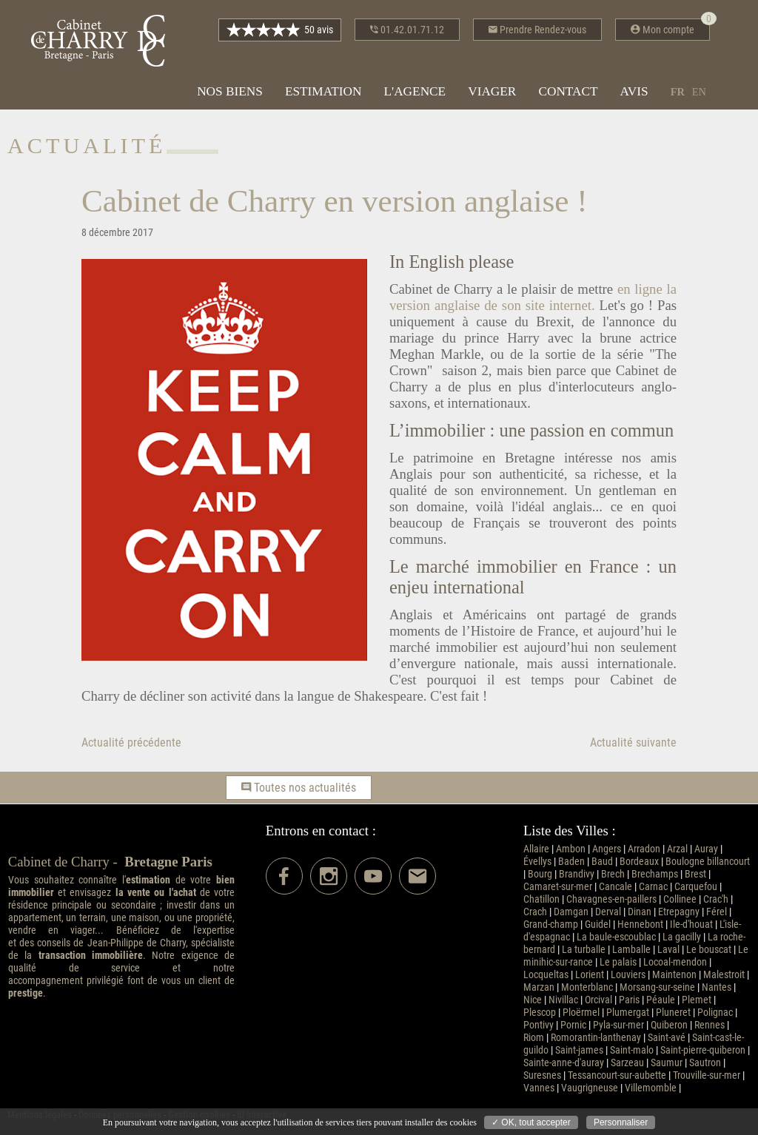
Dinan (639, 912)
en (699, 92)
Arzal (677, 849)
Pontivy (538, 1025)
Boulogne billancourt (707, 861)
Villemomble (651, 1088)
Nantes (716, 987)
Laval (668, 949)
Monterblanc (587, 987)
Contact (567, 91)
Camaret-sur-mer (557, 886)
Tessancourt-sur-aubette (617, 1075)
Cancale (615, 886)
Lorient (589, 975)
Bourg (540, 874)
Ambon (571, 849)
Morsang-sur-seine (657, 987)
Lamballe (631, 949)
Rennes (709, 1025)
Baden (571, 861)
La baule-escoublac (616, 937)
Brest (695, 874)
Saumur (666, 1063)
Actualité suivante (633, 742)
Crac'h (715, 899)
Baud (602, 861)
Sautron (705, 1063)
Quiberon (669, 1025)
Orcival (598, 1000)
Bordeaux (639, 861)
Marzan (538, 987)
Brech (613, 874)
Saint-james (579, 1050)
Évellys (537, 861)
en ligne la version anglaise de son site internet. (533, 297)
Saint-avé (666, 1037)
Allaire (536, 849)
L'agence (414, 91)
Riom (533, 1037)
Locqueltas (545, 975)
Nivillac (563, 1000)
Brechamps (654, 874)
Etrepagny (679, 912)
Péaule (660, 1000)
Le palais (618, 962)
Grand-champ (550, 924)
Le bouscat (708, 949)
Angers (606, 849)
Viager (492, 91)
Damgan (571, 912)
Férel (716, 912)
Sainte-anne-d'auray (563, 1063)
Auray (706, 849)
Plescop (539, 1012)
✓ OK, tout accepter (531, 1122)
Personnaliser (621, 1122)
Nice (532, 1000)
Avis (634, 91)
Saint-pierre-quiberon (702, 1050)
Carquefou (695, 886)
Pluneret (673, 1012)
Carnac (653, 886)
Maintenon (674, 975)
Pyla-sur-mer (618, 1025)
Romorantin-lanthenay (596, 1037)
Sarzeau (627, 1063)
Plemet (696, 1000)
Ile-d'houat (691, 924)
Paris (629, 1000)
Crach (535, 912)
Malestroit (724, 975)
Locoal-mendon (675, 962)
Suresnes (542, 1075)
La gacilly (682, 937)
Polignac (715, 1012)
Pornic (573, 1025)
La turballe (584, 949)
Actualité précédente (131, 742)
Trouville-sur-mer (706, 1075)
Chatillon (541, 899)
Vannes (538, 1088)
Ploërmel (581, 1012)
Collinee (680, 899)
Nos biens (230, 91)
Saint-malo (632, 1050)
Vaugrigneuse (589, 1088)
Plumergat (627, 1012)
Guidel (598, 924)
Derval (608, 912)
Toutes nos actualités (298, 788)
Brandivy (576, 874)
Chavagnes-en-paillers (611, 899)
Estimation (323, 91)
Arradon (644, 849)
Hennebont (640, 924)
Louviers (628, 975)
